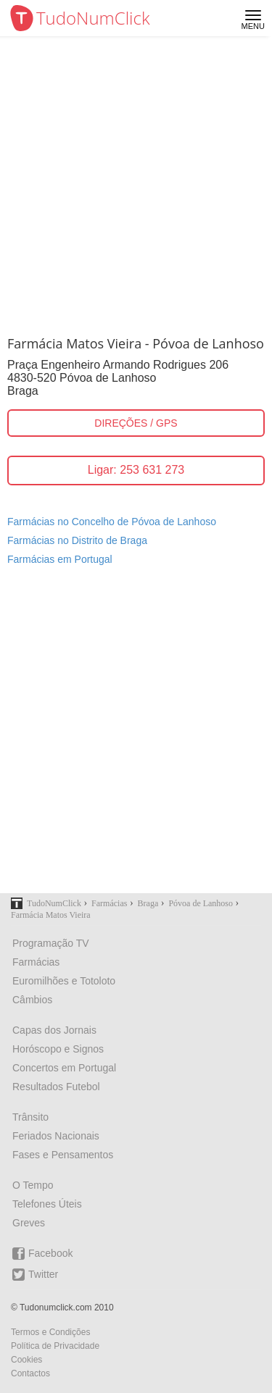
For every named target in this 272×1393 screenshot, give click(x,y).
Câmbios (32, 999)
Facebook (42, 1253)
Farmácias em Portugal (59, 559)
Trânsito (30, 1117)
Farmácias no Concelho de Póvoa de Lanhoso (111, 521)
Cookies (26, 1360)
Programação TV (50, 943)
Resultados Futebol (56, 1086)
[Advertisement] (136, 179)
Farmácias (35, 962)
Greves (28, 1223)
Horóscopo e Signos (58, 1049)
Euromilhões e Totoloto (63, 981)
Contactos (30, 1373)
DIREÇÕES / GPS (135, 423)
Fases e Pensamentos (62, 1154)
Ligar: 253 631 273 (136, 470)
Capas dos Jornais (54, 1030)
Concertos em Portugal (64, 1068)
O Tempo (33, 1185)
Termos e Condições (50, 1332)
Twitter (35, 1274)
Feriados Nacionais (55, 1136)
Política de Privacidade (55, 1346)
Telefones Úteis (47, 1204)
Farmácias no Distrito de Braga (77, 540)
